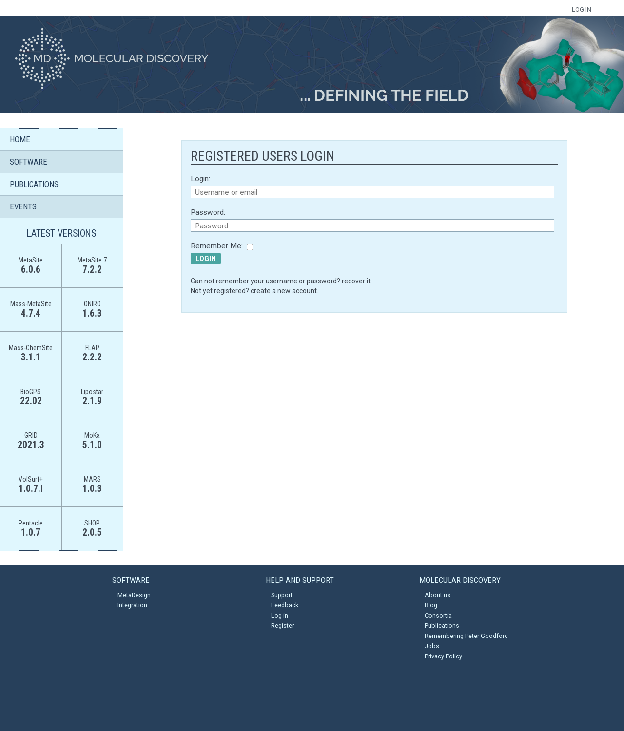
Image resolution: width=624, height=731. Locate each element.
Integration (132, 605)
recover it (356, 281)
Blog (431, 605)
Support (281, 595)
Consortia (438, 615)
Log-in (279, 615)
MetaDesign (134, 595)
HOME (20, 139)
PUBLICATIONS (34, 184)
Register (282, 625)
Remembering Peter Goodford (466, 635)
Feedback (284, 605)
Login (205, 258)
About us (437, 595)
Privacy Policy (443, 656)
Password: (208, 212)
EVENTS (23, 206)
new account (297, 291)
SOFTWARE (28, 162)
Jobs (432, 646)
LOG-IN (581, 9)
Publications (442, 625)
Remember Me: (217, 246)
